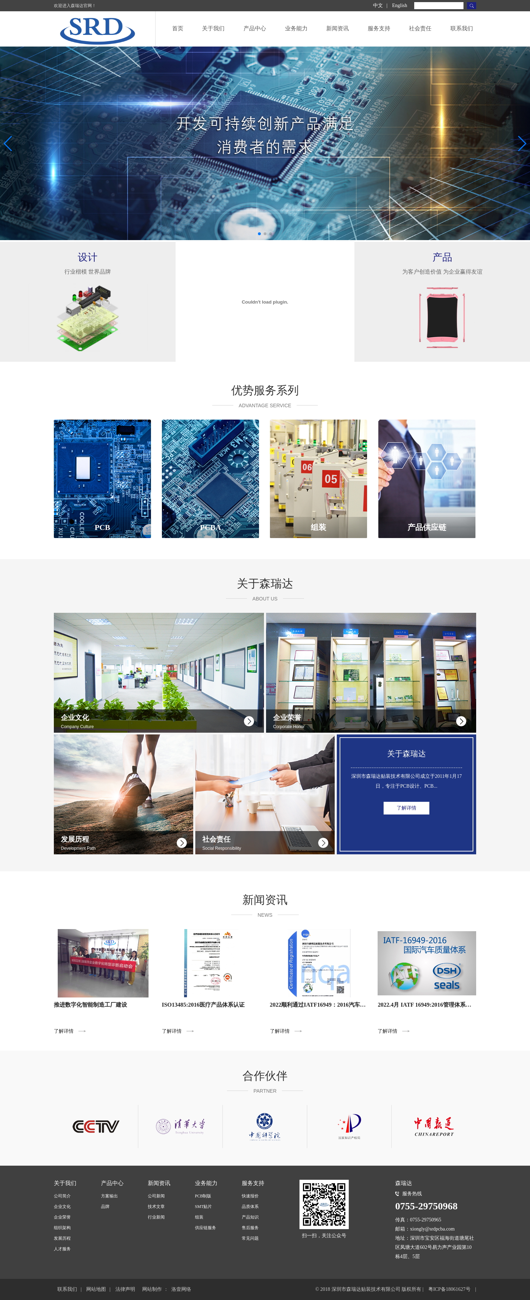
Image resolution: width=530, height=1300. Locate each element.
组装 (199, 1217)
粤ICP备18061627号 (449, 1289)
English (399, 5)
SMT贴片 (203, 1206)
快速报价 (250, 1196)
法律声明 (125, 1289)
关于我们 (213, 28)
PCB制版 (203, 1196)
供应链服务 (205, 1227)
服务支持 (379, 28)
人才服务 (62, 1248)
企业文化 (62, 1206)
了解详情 (406, 827)
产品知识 (250, 1217)
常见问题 (250, 1238)
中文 (378, 5)
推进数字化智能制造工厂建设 (90, 1004)
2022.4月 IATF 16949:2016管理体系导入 (427, 1004)
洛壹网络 (181, 1289)
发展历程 (62, 1238)
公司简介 (62, 1196)
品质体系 (250, 1206)
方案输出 (109, 1196)
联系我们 (461, 28)
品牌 (105, 1206)
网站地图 (96, 1289)
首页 (177, 28)
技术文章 (156, 1206)
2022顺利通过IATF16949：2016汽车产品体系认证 (332, 1004)
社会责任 (420, 28)
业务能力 (296, 28)
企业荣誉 (62, 1217)
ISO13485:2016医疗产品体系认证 (203, 1004)
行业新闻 (156, 1217)
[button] (259, 233)
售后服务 (250, 1227)
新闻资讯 (337, 28)
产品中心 (255, 28)
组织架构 (62, 1227)
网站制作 (152, 1289)
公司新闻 (156, 1196)
